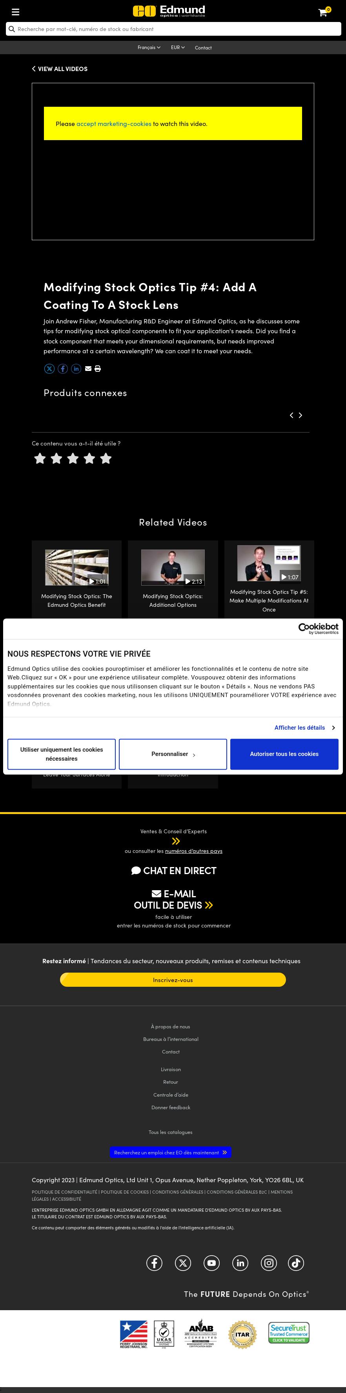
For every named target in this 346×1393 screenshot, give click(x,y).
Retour (170, 1081)
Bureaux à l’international (170, 1038)
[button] (97, 368)
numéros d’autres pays (193, 850)
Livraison (171, 1069)
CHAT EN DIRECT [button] (173, 870)
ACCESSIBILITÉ (66, 1199)
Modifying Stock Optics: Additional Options (173, 600)
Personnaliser (173, 754)
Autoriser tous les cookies (284, 754)
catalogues (171, 1131)
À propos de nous (170, 1026)
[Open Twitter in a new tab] (183, 1266)
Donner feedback (170, 1107)
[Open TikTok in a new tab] (296, 1266)
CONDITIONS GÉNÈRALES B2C (237, 1192)
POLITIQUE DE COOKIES (125, 1192)
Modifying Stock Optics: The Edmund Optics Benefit (76, 600)
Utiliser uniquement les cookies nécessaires (61, 754)
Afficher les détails (300, 727)
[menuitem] (41, 10)
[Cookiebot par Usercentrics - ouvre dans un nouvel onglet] (304, 629)
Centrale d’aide (170, 1094)
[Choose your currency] (179, 48)
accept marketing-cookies (113, 123)
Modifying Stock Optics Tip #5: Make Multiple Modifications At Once (269, 600)
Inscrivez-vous (173, 980)
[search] (173, 29)
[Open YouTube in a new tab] (211, 1266)
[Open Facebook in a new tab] (154, 1266)
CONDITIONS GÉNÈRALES (177, 1192)
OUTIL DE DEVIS (168, 904)
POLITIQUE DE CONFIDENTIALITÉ (64, 1192)
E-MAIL (174, 893)
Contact (203, 47)
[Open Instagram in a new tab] (268, 1266)
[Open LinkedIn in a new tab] (240, 1266)
